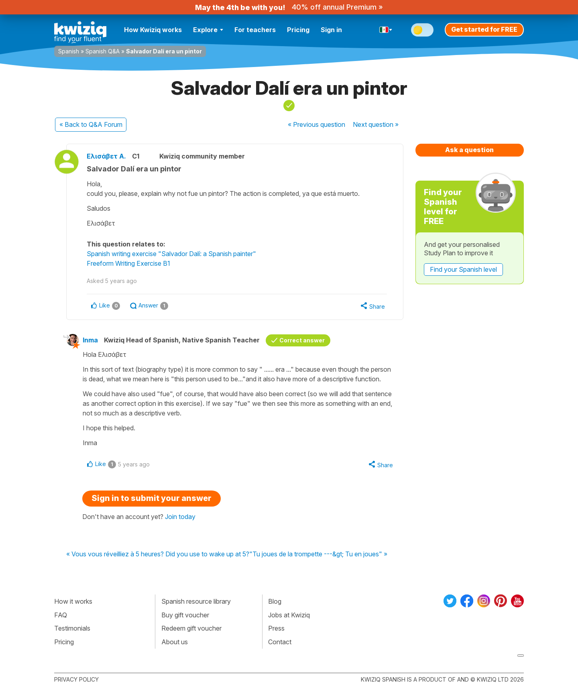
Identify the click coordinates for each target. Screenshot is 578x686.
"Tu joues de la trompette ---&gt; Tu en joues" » (318, 554)
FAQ (60, 615)
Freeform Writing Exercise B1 (128, 263)
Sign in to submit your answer (152, 498)
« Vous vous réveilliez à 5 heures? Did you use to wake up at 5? (157, 554)
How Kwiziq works (153, 30)
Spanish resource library (196, 601)
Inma (90, 340)
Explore (208, 30)
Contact (279, 642)
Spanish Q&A (102, 51)
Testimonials (72, 628)
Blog (274, 601)
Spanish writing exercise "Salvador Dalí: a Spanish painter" (171, 254)
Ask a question (469, 150)
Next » (376, 124)
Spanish (68, 51)
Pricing (298, 30)
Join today (180, 517)
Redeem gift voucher (191, 628)
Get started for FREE (484, 29)
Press (276, 628)
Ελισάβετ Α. (106, 156)
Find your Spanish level (463, 269)
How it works (73, 601)
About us (174, 642)
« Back (90, 124)
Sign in (331, 30)
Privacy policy (76, 679)
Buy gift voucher (185, 615)
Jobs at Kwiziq (289, 615)
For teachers (255, 30)
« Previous (316, 124)
